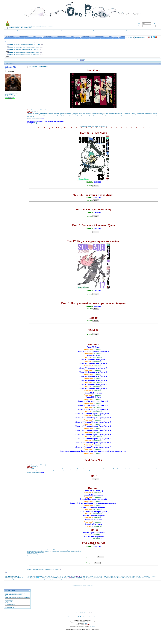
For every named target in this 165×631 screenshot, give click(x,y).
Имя (139, 23)
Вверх (95, 616)
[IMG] (6, 603)
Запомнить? (156, 23)
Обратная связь (72, 616)
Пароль (140, 26)
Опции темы (129, 37)
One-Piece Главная (83, 616)
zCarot (85, 623)
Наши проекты (31, 26)
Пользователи (96, 30)
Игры (152, 30)
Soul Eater (50, 26)
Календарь (129, 30)
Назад (78, 60)
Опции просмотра (140, 37)
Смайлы (7, 601)
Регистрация (20, 30)
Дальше (86, 60)
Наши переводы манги (41, 26)
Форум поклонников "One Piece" (18, 26)
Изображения (57, 30)
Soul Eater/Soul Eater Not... (21, 42)
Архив (91, 616)
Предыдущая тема (77, 585)
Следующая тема (87, 585)
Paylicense (92, 626)
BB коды (7, 600)
